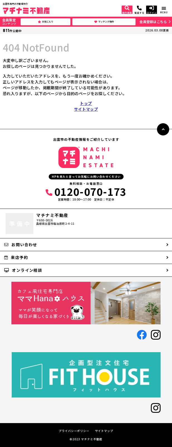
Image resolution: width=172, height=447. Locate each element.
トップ (86, 103)
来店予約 (16, 257)
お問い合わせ (20, 244)
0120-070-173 (86, 191)
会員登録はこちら (153, 21)
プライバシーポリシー (74, 430)
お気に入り (45, 21)
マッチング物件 (104, 21)
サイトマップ (86, 109)
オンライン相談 (23, 270)
